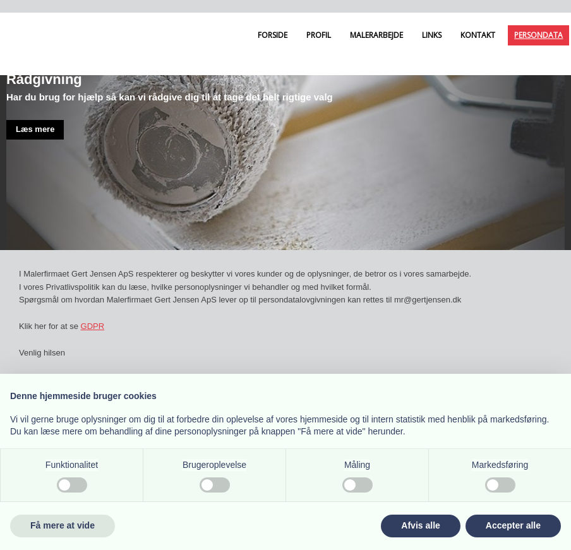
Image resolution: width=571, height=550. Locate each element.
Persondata (538, 35)
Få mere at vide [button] (62, 525)
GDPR (93, 326)
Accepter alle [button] (513, 525)
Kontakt (477, 35)
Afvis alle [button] (420, 525)
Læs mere (35, 129)
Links (432, 35)
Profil (318, 35)
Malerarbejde (376, 35)
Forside (272, 35)
